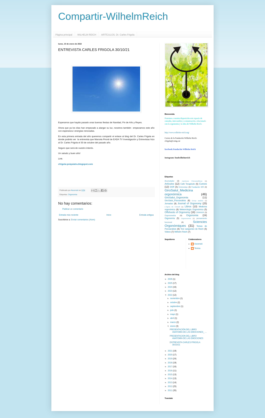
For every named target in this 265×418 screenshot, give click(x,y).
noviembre (175, 298)
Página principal (63, 34)
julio (172, 310)
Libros (188, 206)
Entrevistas (183, 187)
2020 (170, 355)
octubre (173, 302)
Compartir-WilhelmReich (113, 16)
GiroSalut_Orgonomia (176, 197)
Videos (168, 232)
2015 (170, 374)
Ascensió (198, 244)
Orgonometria (170, 215)
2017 (170, 366)
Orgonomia (72, 194)
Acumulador (169, 181)
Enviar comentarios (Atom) (83, 219)
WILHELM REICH (86, 34)
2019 (170, 358)
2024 (170, 287)
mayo (173, 314)
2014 (170, 378)
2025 (170, 283)
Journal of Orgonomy (189, 203)
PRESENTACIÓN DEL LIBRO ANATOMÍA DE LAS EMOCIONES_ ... (188, 330)
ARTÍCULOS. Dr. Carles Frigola (118, 34)
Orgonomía (170, 218)
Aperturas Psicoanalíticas (192, 181)
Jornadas (169, 203)
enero (173, 326)
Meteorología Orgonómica (191, 209)
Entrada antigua (146, 215)
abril (172, 318)
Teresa (197, 248)
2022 (170, 295)
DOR (172, 187)
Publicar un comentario (72, 209)
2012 (170, 386)
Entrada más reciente (68, 215)
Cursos (203, 183)
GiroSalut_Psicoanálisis (175, 200)
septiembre (175, 306)
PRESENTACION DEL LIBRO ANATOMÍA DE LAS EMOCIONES (186, 337)
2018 (170, 362)
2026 (170, 279)
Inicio (108, 215)
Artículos (169, 183)
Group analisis (197, 201)
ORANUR (200, 212)
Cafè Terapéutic (187, 184)
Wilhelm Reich (180, 232)
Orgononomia (186, 218)
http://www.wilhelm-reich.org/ (177, 132)
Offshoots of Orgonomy (177, 212)
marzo (173, 322)
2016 (170, 370)
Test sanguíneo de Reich (192, 229)
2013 (170, 382)
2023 (170, 291)
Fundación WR (197, 187)
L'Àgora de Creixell (172, 207)
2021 (170, 351)
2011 (170, 390)
